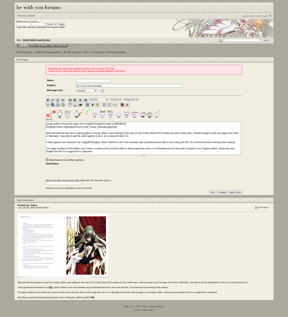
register (34, 21)
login (26, 21)
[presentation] (74, 172)
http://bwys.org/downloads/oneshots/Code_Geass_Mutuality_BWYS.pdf (51, 297)
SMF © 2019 (141, 306)
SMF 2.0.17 (129, 306)
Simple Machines (156, 306)
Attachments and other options (66, 160)
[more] (49, 119)
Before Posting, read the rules (36, 40)
